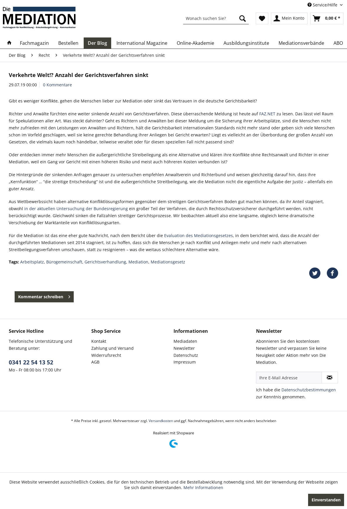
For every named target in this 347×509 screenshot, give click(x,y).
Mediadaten (185, 341)
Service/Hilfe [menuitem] (323, 5)
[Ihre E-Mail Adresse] (289, 377)
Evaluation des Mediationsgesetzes (198, 235)
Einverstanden (326, 500)
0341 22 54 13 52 (31, 362)
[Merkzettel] (262, 18)
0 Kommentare (57, 85)
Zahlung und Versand (112, 348)
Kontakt (98, 341)
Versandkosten (161, 420)
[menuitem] (216, 18)
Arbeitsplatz (32, 262)
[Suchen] (242, 18)
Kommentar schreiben (44, 295)
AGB (95, 362)
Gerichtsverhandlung (105, 262)
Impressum (184, 362)
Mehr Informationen (203, 487)
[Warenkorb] (326, 18)
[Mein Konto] (289, 18)
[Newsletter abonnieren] (330, 377)
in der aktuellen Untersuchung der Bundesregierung (75, 208)
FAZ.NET (267, 113)
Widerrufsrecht (106, 355)
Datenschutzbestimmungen (308, 390)
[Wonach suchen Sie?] (216, 18)
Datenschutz (185, 355)
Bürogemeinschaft (64, 262)
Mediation (138, 262)
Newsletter (184, 348)
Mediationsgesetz (168, 262)
